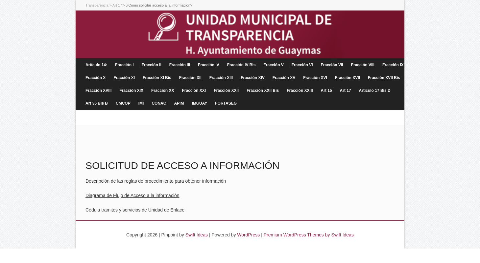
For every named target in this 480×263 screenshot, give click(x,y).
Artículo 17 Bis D (375, 90)
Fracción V (273, 65)
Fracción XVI (315, 77)
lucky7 (257, 255)
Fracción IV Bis (241, 65)
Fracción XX (162, 90)
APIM (179, 103)
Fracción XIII (221, 77)
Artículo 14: (96, 65)
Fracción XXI (194, 90)
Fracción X (95, 77)
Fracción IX (393, 65)
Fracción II (151, 65)
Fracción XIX (131, 90)
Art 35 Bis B (96, 103)
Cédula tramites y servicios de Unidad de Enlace (134, 209)
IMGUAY (199, 103)
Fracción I (124, 65)
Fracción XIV (253, 77)
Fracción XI (124, 77)
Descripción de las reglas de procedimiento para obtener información (155, 181)
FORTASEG (226, 103)
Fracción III (179, 65)
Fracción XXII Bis (263, 90)
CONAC (159, 103)
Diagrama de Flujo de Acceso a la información (132, 195)
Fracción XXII (226, 90)
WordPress (248, 234)
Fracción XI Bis (157, 77)
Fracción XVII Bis (384, 77)
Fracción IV (208, 65)
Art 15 (326, 90)
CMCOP (123, 103)
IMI (141, 103)
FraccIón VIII (362, 65)
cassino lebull (236, 255)
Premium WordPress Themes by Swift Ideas (309, 234)
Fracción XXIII (300, 90)
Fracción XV (284, 77)
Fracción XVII (347, 77)
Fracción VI (302, 65)
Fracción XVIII (98, 90)
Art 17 (345, 90)
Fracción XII (190, 77)
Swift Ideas (196, 234)
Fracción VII (332, 65)
